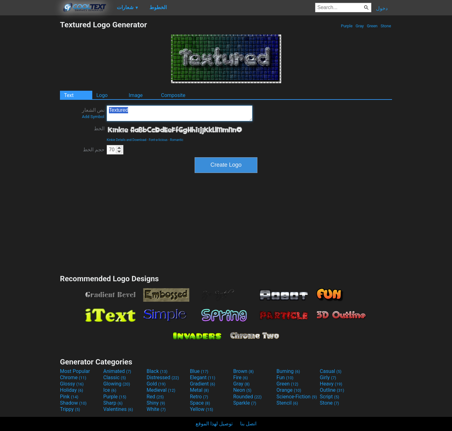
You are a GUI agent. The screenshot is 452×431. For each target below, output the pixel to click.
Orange (289, 390)
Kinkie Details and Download (126, 140)
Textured (179, 113)
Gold (156, 384)
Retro (199, 397)
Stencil (287, 403)
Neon (242, 390)
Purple (347, 26)
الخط (99, 129)
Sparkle (244, 403)
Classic (114, 377)
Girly (328, 377)
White (156, 409)
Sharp (113, 403)
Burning (288, 371)
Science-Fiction (297, 397)
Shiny (156, 403)
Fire (240, 377)
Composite (173, 95)
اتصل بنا (248, 424)
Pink (69, 397)
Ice (109, 390)
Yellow (201, 409)
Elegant (202, 377)
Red (155, 397)
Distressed (163, 377)
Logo (102, 95)
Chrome (73, 377)
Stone (385, 26)
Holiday (71, 390)
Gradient (202, 384)
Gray (360, 26)
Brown (243, 371)
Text (68, 95)
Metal (199, 390)
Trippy (70, 409)
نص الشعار (93, 113)
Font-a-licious (158, 140)
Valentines (118, 409)
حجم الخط (94, 150)
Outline (332, 390)
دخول (382, 8)
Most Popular (75, 371)
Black (157, 371)
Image (136, 95)
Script (329, 397)
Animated (117, 371)
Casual (331, 371)
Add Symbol (93, 116)
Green (372, 26)
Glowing (116, 384)
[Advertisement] (30, 114)
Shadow (73, 403)
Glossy (72, 384)
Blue (199, 371)
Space (200, 403)
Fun (285, 377)
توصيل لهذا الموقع (214, 424)
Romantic (176, 140)
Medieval (161, 390)
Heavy (331, 384)
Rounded (247, 397)
